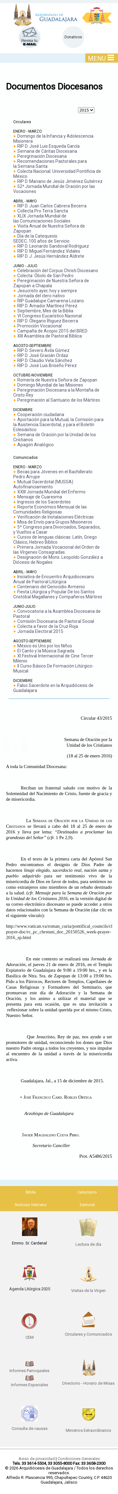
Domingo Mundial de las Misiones (50, 384)
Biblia (31, 1192)
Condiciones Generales (79, 1458)
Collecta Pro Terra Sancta (42, 210)
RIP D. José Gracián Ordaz (42, 355)
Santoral (87, 1204)
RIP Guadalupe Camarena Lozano (50, 300)
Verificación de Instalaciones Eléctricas (55, 516)
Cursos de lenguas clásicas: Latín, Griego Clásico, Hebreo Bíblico (55, 540)
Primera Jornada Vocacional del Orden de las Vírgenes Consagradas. (56, 550)
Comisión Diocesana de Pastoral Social (55, 621)
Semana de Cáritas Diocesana (47, 151)
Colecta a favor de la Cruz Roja (47, 626)
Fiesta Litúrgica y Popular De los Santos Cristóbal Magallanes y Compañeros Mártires (57, 594)
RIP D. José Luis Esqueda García (48, 146)
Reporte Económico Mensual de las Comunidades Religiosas (50, 509)
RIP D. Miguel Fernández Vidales (48, 251)
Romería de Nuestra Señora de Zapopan (57, 379)
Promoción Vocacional (39, 325)
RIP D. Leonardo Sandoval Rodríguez (53, 246)
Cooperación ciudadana (40, 414)
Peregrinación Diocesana (42, 156)
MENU (101, 58)
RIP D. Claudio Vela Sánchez (44, 360)
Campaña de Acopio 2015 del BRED (52, 330)
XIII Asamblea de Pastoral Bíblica (49, 335)
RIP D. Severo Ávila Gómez (43, 350)
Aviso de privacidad (37, 1458)
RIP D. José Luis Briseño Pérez (47, 365)
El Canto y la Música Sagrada (45, 650)
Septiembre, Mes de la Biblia (45, 310)
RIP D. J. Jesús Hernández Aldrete (50, 256)
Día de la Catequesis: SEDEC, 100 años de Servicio (41, 238)
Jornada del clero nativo (41, 295)
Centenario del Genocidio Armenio (51, 586)
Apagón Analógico (35, 444)
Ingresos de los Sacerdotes (44, 501)
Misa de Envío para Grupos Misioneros (54, 522)
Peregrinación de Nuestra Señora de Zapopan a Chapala (51, 283)
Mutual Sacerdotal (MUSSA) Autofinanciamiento (43, 484)
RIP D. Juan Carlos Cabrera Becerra (52, 205)
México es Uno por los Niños (44, 645)
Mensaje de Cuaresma (39, 496)
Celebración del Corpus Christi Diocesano (57, 270)
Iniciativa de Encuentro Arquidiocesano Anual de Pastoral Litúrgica (53, 579)
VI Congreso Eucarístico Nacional (49, 315)
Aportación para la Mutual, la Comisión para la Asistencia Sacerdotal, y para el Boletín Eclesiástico (58, 424)
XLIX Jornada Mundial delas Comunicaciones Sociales (41, 218)
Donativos (73, 37)
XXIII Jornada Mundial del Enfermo (51, 491)
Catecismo (87, 1192)
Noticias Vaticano (31, 1204)
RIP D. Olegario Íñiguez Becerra (47, 320)
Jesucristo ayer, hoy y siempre (47, 290)
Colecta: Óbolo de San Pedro (45, 275)
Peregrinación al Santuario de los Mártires (58, 400)
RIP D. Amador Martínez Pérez (47, 305)
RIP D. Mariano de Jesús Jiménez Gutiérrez (60, 181)
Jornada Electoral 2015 (40, 631)
